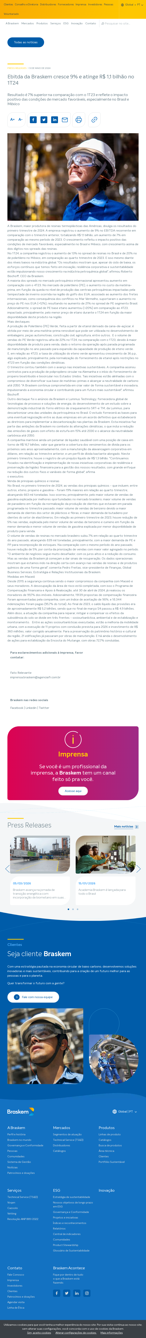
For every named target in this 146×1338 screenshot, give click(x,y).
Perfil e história (16, 1134)
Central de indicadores (67, 1234)
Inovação (77, 23)
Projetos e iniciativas (65, 1217)
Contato (90, 23)
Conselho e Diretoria (26, 4)
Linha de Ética (15, 1307)
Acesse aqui (73, 791)
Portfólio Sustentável (112, 1162)
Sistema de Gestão (19, 1162)
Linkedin (31, 707)
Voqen (11, 1202)
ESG (66, 23)
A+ (12, 120)
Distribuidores (48, 4)
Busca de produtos (110, 1145)
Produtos (42, 23)
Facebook (17, 707)
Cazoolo (12, 1208)
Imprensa (81, 4)
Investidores (95, 4)
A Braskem (12, 23)
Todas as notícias (26, 42)
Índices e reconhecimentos (69, 1223)
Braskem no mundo (19, 1140)
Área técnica (106, 1151)
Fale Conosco (15, 1274)
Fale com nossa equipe (33, 997)
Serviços (55, 23)
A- (20, 120)
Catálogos (59, 1151)
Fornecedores (66, 4)
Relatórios (59, 1228)
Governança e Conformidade (25, 1145)
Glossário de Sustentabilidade (71, 1250)
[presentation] (7, 869)
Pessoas (108, 4)
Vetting (11, 1213)
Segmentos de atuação (67, 1134)
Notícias (12, 1167)
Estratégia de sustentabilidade (71, 1197)
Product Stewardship (65, 1245)
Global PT (130, 4)
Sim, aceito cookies (39, 1333)
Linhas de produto (110, 1134)
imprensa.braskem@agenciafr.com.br (35, 677)
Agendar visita (16, 1302)
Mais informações (112, 1333)
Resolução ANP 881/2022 (22, 1219)
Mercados (27, 23)
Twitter (44, 707)
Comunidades (16, 1156)
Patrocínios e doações (21, 1173)
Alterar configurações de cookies (76, 1333)
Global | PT (123, 1111)
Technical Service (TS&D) (68, 1140)
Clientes (8, 4)
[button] (68, 909)
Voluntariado (11, 14)
